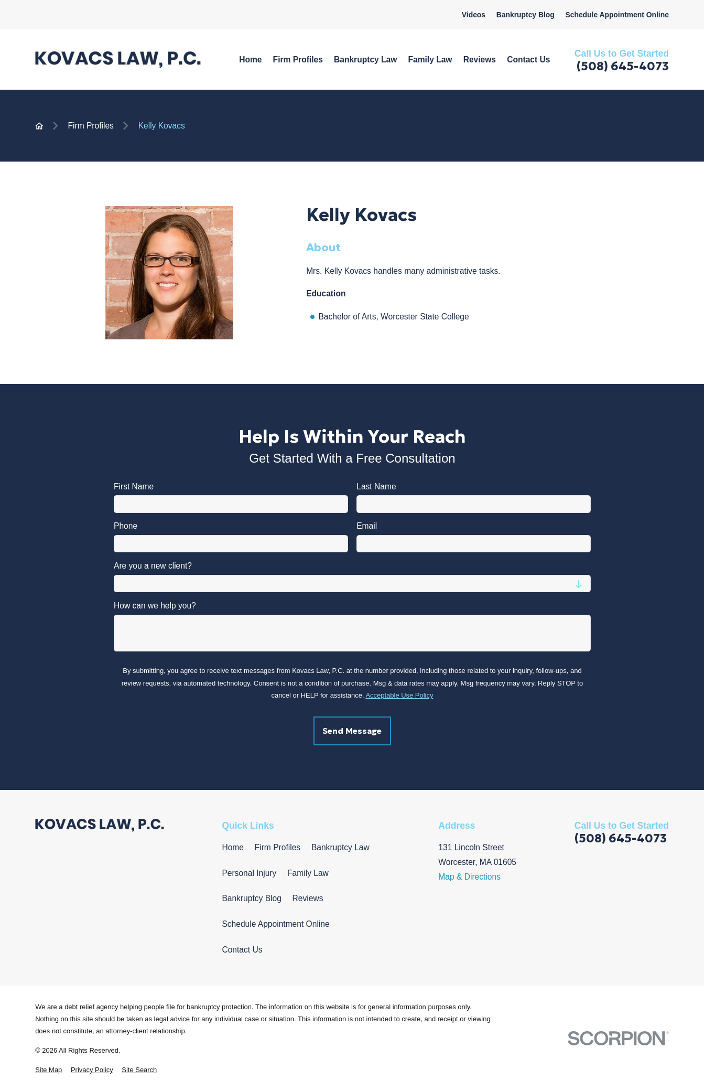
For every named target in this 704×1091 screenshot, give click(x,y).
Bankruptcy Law (340, 847)
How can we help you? (155, 605)
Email (366, 526)
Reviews (308, 898)
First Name (134, 486)
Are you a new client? (153, 565)
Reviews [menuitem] (479, 59)
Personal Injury (249, 873)
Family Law (308, 873)
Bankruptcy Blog (525, 14)
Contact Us (242, 949)
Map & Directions (469, 876)
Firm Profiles (277, 847)
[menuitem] (48, 1070)
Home (233, 847)
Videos (473, 14)
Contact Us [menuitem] (528, 59)
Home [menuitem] (250, 59)
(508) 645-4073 (623, 66)
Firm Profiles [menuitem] (298, 59)
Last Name (376, 486)
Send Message (352, 731)
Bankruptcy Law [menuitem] (365, 59)
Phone (125, 526)
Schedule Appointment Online (616, 14)
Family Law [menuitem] (430, 59)
